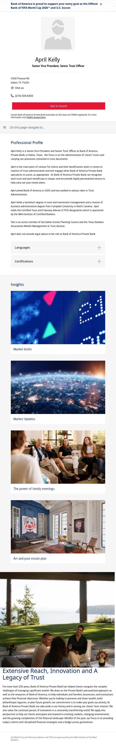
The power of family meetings (34, 489)
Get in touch (58, 106)
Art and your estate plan (29, 558)
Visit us (17, 88)
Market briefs (22, 349)
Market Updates (24, 419)
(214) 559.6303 (22, 96)
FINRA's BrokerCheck (36, 117)
